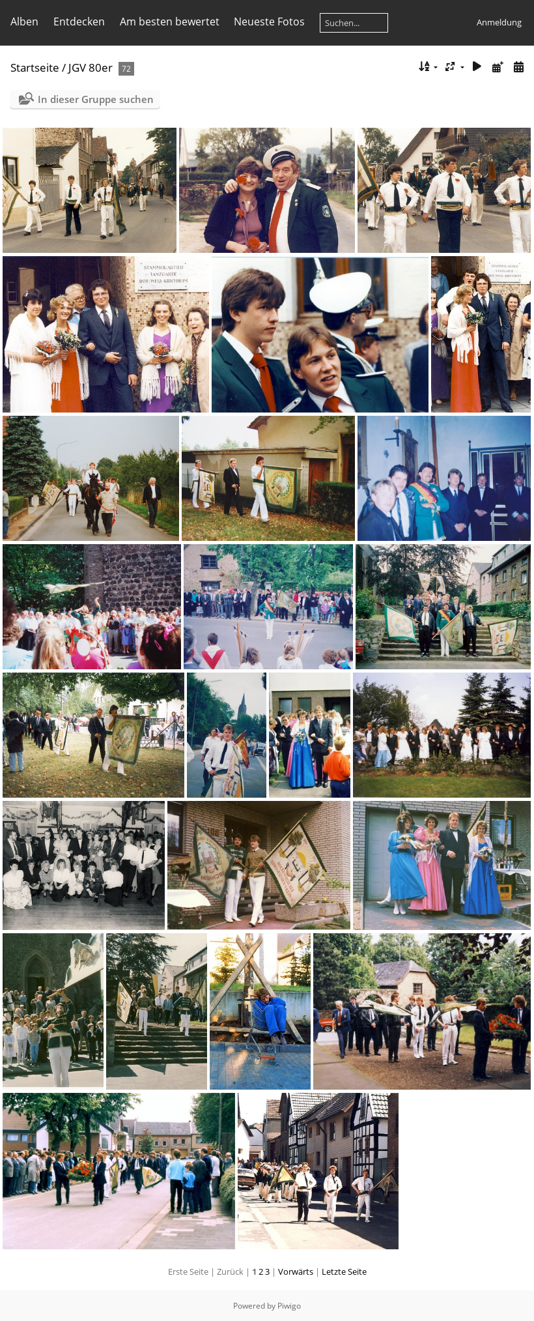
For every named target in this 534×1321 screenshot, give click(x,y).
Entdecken (79, 21)
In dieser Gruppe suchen (96, 99)
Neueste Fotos (269, 21)
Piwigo (289, 1305)
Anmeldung (499, 22)
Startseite (34, 67)
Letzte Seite (344, 1271)
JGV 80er (90, 67)
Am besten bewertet (169, 21)
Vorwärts (295, 1271)
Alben (24, 21)
